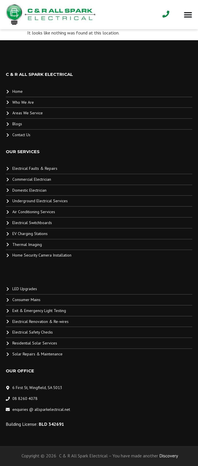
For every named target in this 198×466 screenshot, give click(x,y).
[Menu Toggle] (188, 14)
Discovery (168, 456)
